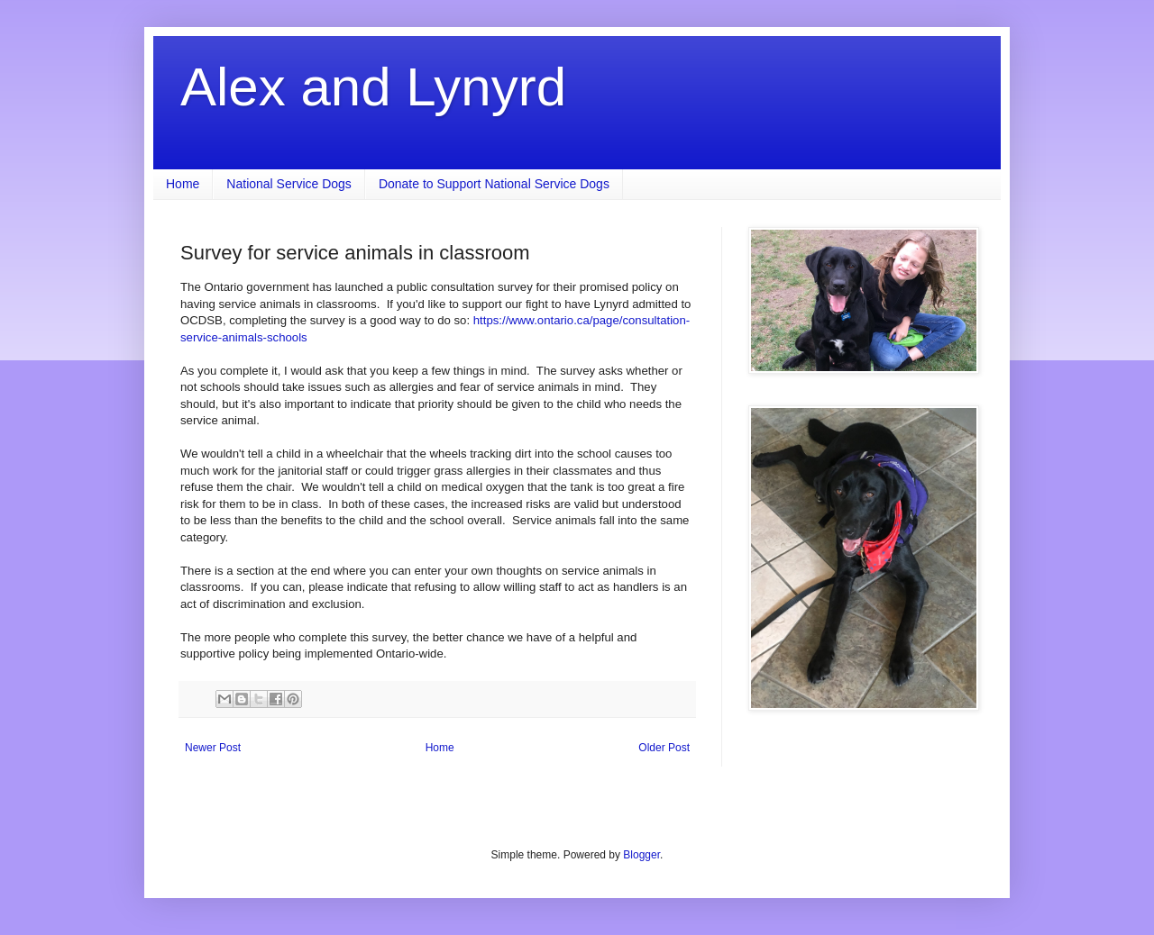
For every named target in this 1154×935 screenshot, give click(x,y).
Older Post (664, 747)
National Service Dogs (289, 184)
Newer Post (213, 747)
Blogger (641, 855)
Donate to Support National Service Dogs (494, 184)
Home (182, 184)
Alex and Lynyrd (373, 87)
